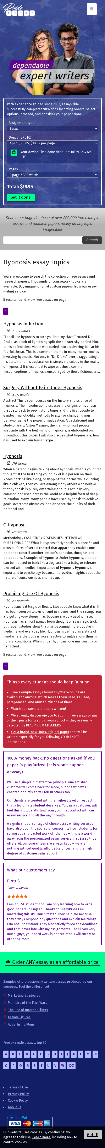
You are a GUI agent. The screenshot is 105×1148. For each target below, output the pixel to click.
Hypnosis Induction (23, 324)
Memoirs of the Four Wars (27, 1003)
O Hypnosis (15, 525)
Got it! (92, 1134)
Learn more (41, 1137)
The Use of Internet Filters (28, 1010)
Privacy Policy (18, 1094)
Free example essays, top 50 (24, 1043)
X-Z (71, 1066)
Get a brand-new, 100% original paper (40, 732)
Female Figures (19, 1017)
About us (14, 1107)
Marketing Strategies (24, 995)
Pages (13, 169)
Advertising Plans (21, 1024)
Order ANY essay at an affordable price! (56, 962)
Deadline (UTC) (20, 137)
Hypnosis (12, 456)
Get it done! (21, 197)
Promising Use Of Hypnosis (31, 593)
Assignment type (21, 123)
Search (92, 240)
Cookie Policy (18, 1100)
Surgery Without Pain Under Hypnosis (42, 387)
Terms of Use (18, 1087)
